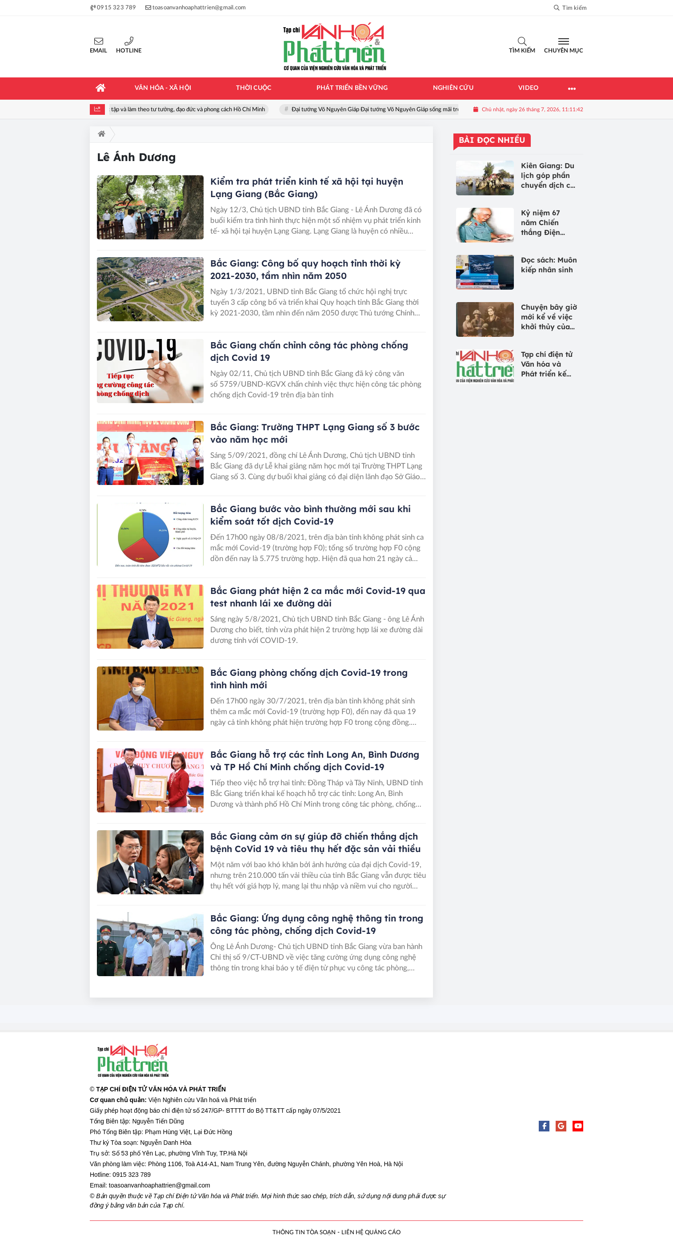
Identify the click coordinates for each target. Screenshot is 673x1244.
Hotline (128, 51)
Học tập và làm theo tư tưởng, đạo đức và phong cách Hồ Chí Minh (187, 110)
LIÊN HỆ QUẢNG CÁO (371, 1233)
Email (98, 51)
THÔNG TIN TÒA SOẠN (304, 1233)
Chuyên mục (563, 51)
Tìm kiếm (522, 51)
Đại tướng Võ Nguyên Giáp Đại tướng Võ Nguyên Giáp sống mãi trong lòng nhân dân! (403, 110)
